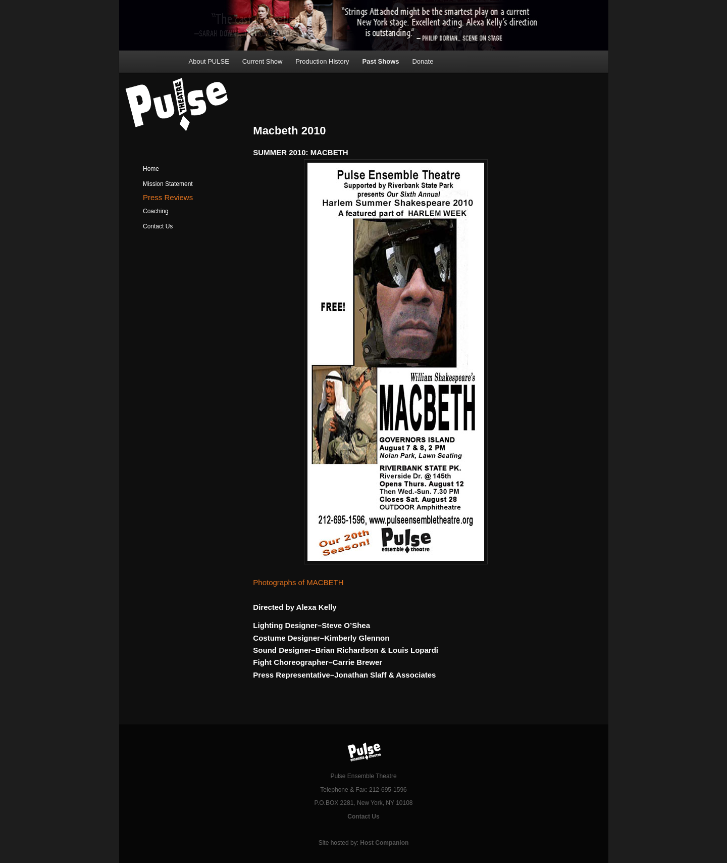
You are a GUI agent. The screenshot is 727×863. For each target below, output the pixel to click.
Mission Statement (168, 183)
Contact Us (158, 226)
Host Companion (384, 842)
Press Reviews (168, 197)
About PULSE (209, 61)
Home (151, 168)
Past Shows (380, 61)
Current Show (262, 61)
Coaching (156, 211)
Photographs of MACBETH (298, 582)
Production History (322, 61)
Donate (422, 61)
